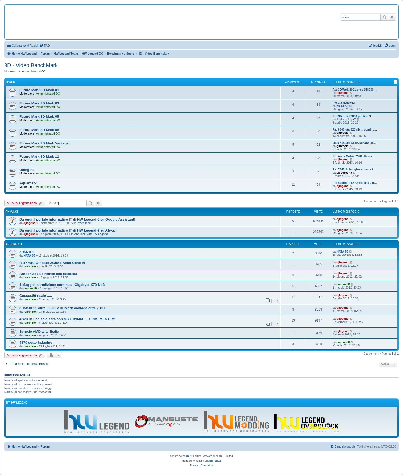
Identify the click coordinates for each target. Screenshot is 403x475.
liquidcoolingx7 (346, 119)
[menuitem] (44, 45)
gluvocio (342, 132)
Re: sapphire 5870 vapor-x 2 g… (355, 182)
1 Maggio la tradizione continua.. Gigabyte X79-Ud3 (62, 285)
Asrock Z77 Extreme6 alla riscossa (48, 274)
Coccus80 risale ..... (35, 296)
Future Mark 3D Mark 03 (39, 103)
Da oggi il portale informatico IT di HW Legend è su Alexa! (67, 230)
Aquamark (28, 183)
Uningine (26, 170)
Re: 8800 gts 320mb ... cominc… (355, 129)
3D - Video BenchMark (31, 65)
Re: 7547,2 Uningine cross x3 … (355, 169)
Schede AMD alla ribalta (39, 332)
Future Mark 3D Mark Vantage (44, 143)
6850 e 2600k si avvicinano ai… (354, 142)
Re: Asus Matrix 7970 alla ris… (354, 156)
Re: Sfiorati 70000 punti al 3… (353, 116)
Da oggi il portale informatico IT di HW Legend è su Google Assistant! (77, 219)
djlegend (342, 92)
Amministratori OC (34, 71)
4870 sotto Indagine (35, 342)
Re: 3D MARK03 (344, 102)
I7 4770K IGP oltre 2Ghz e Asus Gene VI (52, 263)
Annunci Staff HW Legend (91, 234)
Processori (84, 223)
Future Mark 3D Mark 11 (39, 157)
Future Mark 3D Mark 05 (39, 117)
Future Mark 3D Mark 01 (39, 90)
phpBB (186, 455)
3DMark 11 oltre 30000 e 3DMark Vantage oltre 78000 (63, 308)
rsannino (29, 266)
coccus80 (30, 288)
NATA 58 (342, 106)
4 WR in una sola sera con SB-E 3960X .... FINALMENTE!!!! (68, 319)
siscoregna (344, 172)
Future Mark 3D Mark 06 (39, 130)
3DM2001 (27, 252)
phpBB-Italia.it (213, 460)
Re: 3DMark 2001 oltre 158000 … (355, 89)
